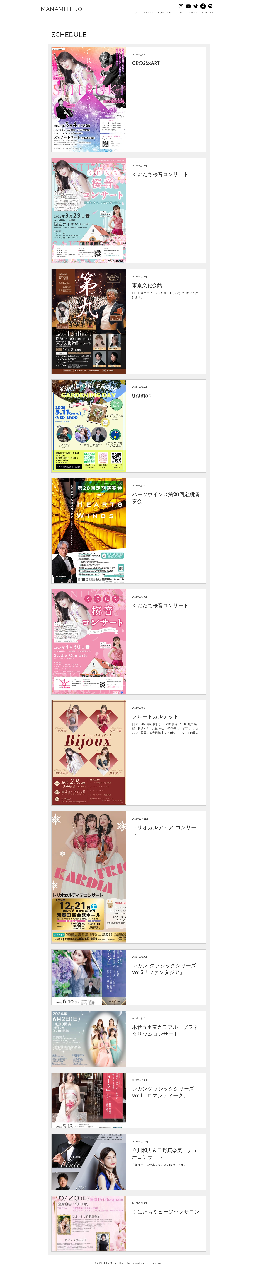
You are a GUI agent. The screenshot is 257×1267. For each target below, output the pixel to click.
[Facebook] (203, 6)
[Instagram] (181, 6)
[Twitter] (195, 6)
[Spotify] (210, 6)
